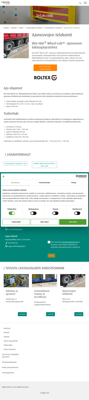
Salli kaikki (73, 222)
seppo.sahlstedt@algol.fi (16, 246)
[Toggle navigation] (86, 3)
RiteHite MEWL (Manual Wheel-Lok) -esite (44, 164)
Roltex (21, 28)
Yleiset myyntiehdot (11, 341)
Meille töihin (8, 345)
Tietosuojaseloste (8, 373)
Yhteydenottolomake (9, 362)
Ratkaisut (7, 328)
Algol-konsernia (23, 387)
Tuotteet (14, 28)
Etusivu (6, 28)
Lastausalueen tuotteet (34, 28)
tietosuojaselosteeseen (70, 242)
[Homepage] (8, 2)
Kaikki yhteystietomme (10, 367)
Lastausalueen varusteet (53, 28)
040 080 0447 (13, 243)
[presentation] (64, 231)
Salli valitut (44, 222)
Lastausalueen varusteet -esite (15, 163)
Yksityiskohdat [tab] (44, 182)
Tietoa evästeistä (9, 349)
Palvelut (6, 332)
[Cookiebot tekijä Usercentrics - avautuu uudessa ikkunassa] (77, 176)
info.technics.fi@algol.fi (10, 354)
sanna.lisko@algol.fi (15, 229)
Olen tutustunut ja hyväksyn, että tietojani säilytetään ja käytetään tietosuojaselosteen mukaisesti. (65, 244)
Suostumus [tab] (15, 182)
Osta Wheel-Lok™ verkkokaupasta (45, 67)
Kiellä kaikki (16, 222)
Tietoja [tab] (73, 182)
